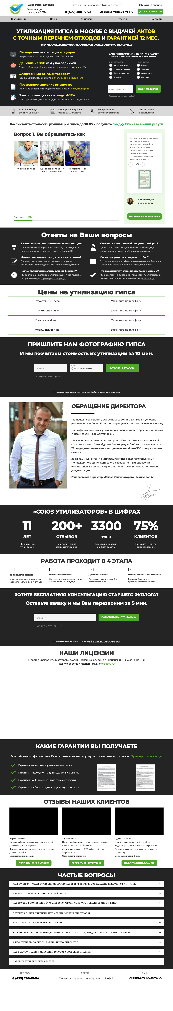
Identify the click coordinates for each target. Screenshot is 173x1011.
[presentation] (55, 383)
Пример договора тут (53, 278)
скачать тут (148, 278)
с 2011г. (42, 12)
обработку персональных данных (104, 392)
